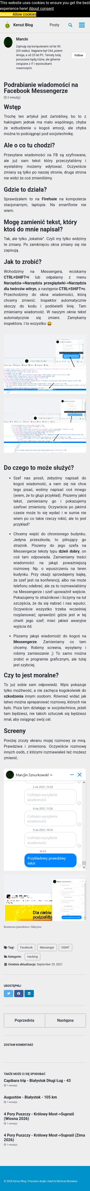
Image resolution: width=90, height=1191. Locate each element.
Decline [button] (6, 14)
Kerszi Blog (23, 25)
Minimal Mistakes (66, 1181)
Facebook (26, 947)
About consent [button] (41, 8)
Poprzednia (24, 1020)
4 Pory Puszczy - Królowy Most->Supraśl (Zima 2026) (44, 1137)
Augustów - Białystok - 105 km (30, 1097)
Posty (54, 25)
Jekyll (50, 1181)
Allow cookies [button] (24, 14)
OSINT (65, 947)
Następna (65, 1020)
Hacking (32, 956)
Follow (79, 55)
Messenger (47, 947)
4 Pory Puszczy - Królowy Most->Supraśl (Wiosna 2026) (39, 1116)
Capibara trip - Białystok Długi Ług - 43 (37, 1080)
